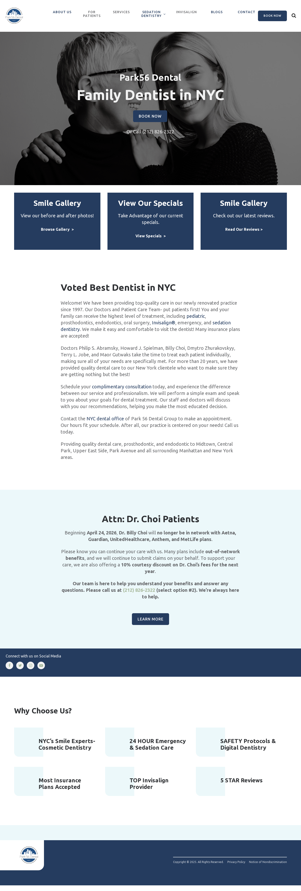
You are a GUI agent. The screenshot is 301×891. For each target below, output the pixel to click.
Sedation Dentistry (151, 14)
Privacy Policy (236, 867)
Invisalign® (163, 328)
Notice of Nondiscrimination (268, 867)
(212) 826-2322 (158, 137)
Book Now (272, 15)
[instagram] (30, 671)
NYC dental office (105, 424)
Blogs (217, 12)
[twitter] (20, 671)
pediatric (195, 321)
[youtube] (41, 671)
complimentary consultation (121, 392)
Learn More (150, 624)
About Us (62, 12)
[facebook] (9, 671)
